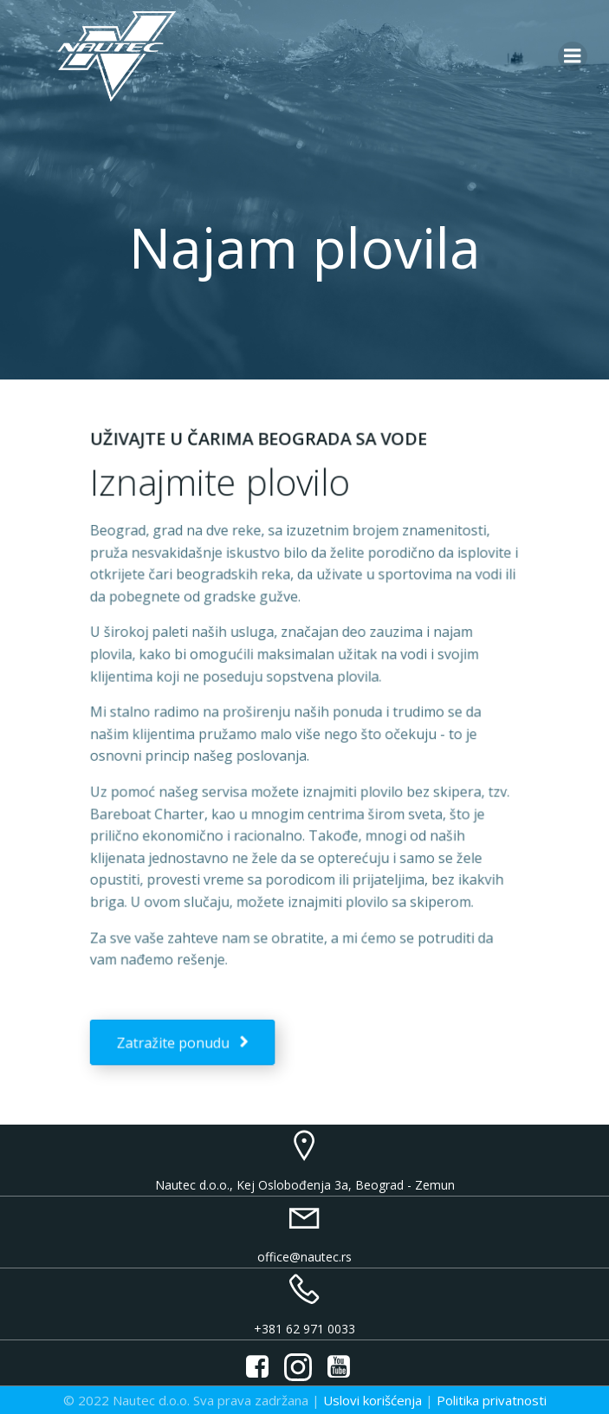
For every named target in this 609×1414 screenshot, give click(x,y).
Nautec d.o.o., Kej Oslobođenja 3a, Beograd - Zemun (305, 1185)
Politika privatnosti (492, 1400)
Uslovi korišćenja (372, 1400)
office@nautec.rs (304, 1257)
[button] (285, 26)
